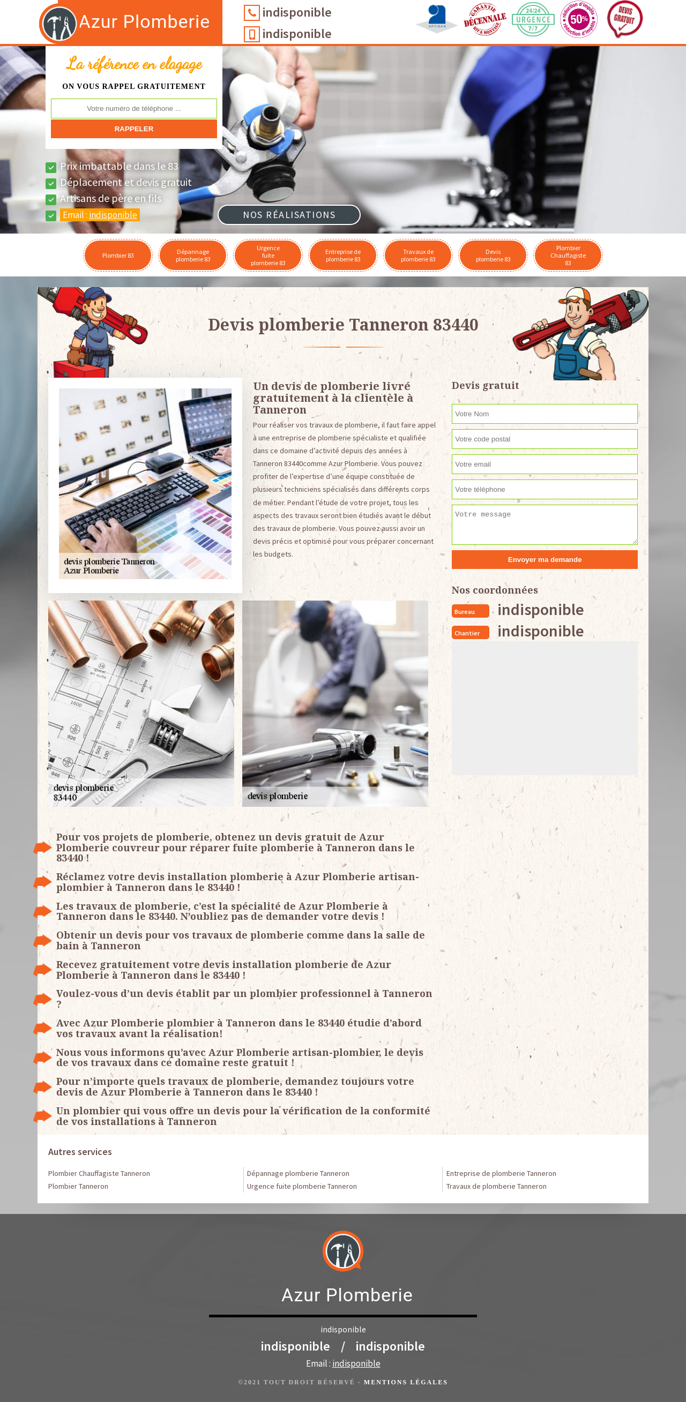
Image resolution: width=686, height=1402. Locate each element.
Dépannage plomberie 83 (193, 255)
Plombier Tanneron (78, 1186)
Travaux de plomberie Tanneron (496, 1186)
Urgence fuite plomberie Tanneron (302, 1186)
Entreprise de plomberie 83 (343, 255)
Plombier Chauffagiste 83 (568, 255)
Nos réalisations (289, 214)
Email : (100, 215)
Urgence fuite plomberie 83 (268, 255)
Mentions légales (406, 1382)
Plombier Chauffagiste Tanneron (99, 1173)
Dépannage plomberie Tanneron (298, 1173)
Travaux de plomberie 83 (418, 255)
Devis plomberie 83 (493, 255)
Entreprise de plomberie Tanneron (501, 1173)
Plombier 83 (118, 255)
